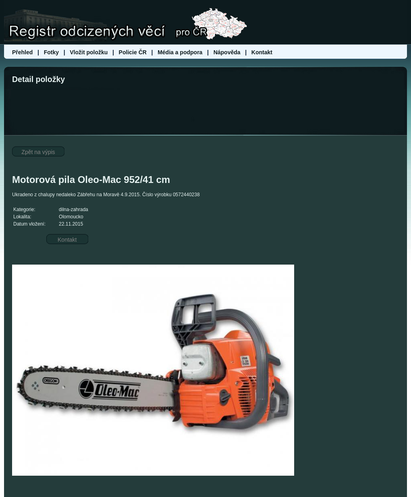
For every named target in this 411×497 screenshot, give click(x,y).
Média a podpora (181, 52)
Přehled (23, 52)
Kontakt (261, 52)
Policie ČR (133, 52)
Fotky (51, 52)
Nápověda (227, 52)
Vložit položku (89, 52)
